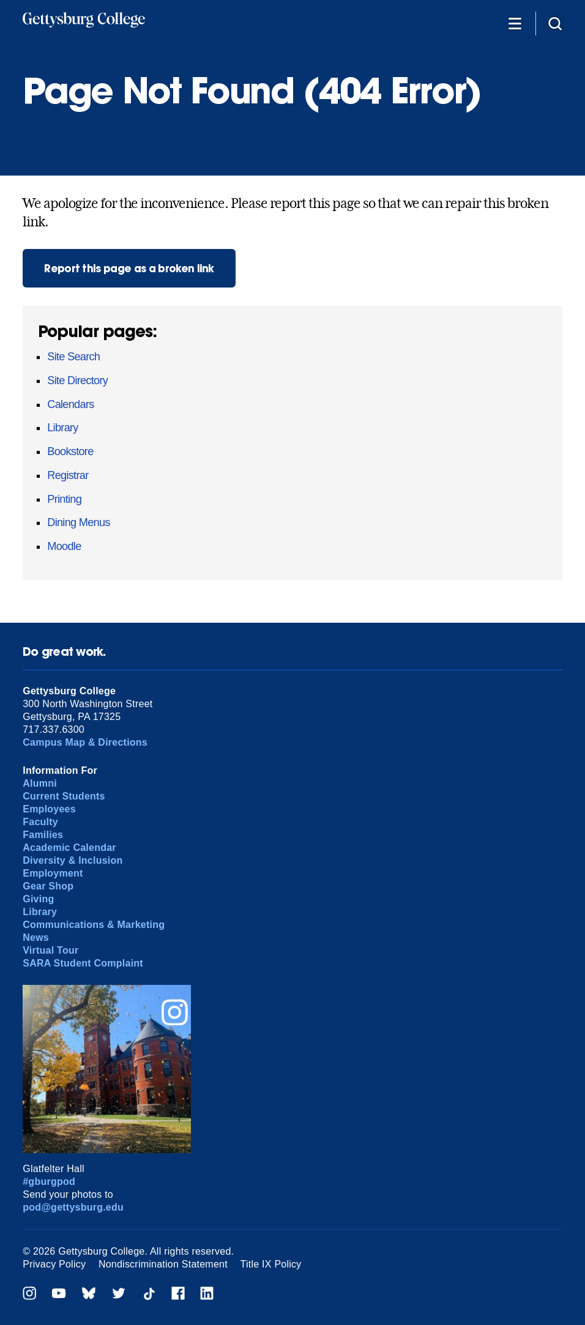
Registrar (67, 475)
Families (43, 835)
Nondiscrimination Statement (163, 1264)
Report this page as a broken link (129, 268)
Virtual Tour (50, 950)
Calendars (70, 404)
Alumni (40, 783)
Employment (53, 873)
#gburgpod (49, 1181)
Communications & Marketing (94, 924)
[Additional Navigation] (514, 23)
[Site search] (555, 23)
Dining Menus (78, 522)
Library (62, 427)
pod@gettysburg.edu (73, 1207)
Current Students (64, 796)
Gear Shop (48, 886)
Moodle (64, 546)
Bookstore (70, 451)
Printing (64, 499)
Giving (38, 899)
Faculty (40, 822)
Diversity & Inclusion (72, 860)
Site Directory (77, 380)
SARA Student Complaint (83, 963)
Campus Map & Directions (85, 742)
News (36, 937)
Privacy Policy (54, 1264)
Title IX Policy (271, 1264)
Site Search (73, 357)
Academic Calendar (69, 847)
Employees (49, 809)
